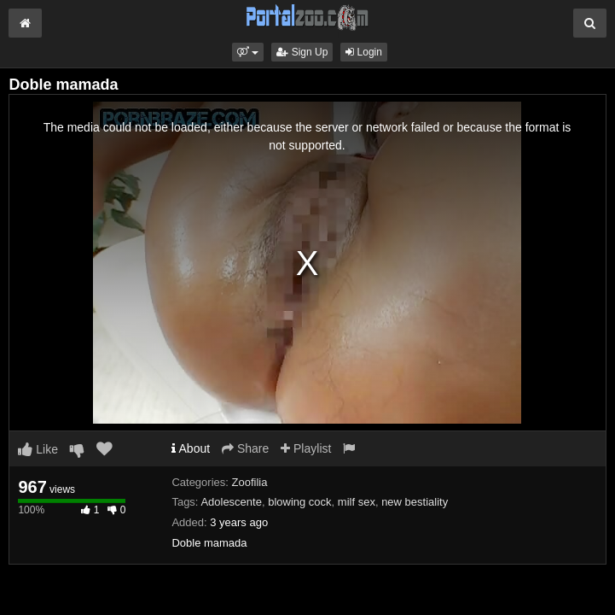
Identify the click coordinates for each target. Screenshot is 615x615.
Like (38, 449)
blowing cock (299, 501)
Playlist (306, 448)
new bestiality (414, 501)
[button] (248, 52)
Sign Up (302, 52)
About (190, 448)
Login (363, 52)
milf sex (356, 501)
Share (245, 448)
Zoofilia (250, 482)
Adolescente (231, 501)
